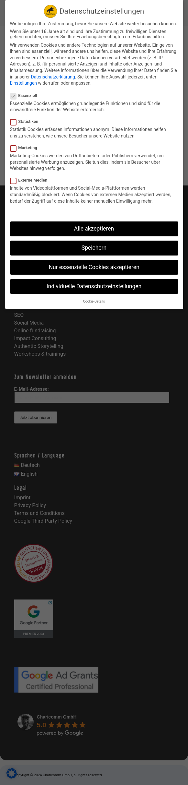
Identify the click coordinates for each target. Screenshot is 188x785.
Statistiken (27, 121)
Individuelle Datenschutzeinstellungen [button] (94, 286)
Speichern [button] (94, 247)
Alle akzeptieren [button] (94, 228)
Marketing (26, 147)
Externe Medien (31, 180)
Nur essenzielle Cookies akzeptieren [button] (94, 267)
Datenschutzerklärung (53, 76)
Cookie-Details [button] (94, 301)
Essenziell (26, 95)
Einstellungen (23, 83)
